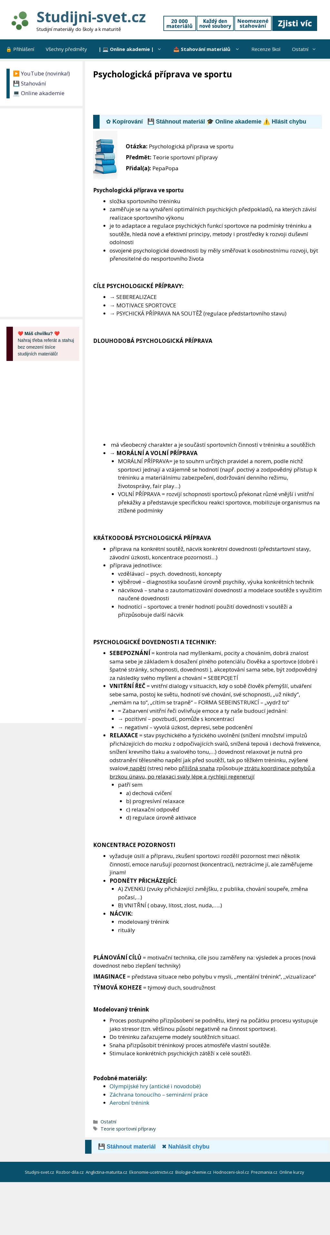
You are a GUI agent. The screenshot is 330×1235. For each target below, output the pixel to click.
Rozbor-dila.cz (70, 1172)
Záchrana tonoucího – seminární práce (159, 1094)
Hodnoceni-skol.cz (231, 1172)
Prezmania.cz (264, 1172)
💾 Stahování (29, 83)
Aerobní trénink (129, 1102)
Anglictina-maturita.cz (107, 1172)
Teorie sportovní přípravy (128, 1129)
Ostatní (307, 49)
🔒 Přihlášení (20, 49)
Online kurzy (292, 1172)
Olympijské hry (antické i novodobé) (155, 1086)
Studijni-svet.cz (91, 16)
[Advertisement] (210, 97)
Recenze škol (265, 49)
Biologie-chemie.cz (193, 1172)
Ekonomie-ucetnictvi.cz (151, 1172)
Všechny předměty (66, 49)
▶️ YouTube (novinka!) (41, 73)
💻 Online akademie (38, 93)
